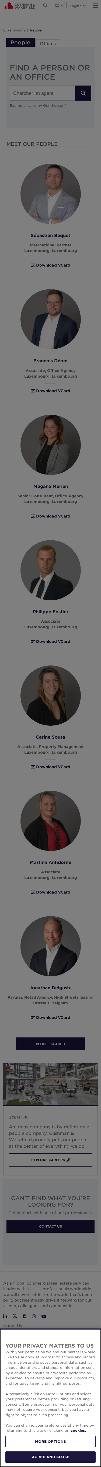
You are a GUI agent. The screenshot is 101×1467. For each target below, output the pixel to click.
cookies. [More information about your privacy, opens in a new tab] (78, 1457)
